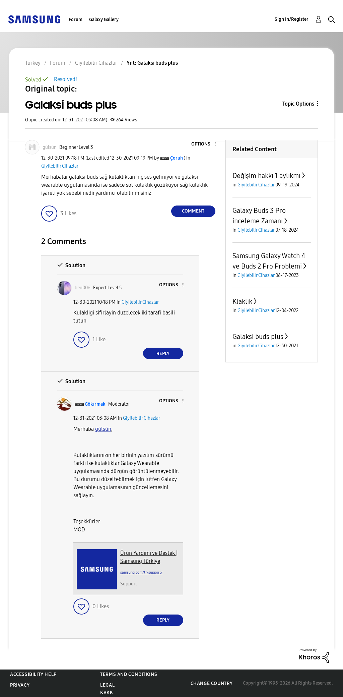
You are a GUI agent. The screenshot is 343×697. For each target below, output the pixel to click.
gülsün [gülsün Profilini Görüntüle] (103, 429)
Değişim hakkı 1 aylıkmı (266, 176)
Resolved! (65, 79)
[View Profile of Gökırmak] (95, 404)
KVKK (106, 692)
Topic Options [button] (298, 104)
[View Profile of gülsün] (50, 147)
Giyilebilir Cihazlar (59, 166)
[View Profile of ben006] (82, 288)
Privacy (19, 685)
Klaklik (242, 301)
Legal (107, 685)
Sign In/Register (291, 19)
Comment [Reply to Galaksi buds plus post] (193, 211)
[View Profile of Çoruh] (176, 158)
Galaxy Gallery (104, 19)
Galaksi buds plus (257, 337)
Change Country (212, 683)
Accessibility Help (33, 674)
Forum (75, 19)
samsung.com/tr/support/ (141, 572)
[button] (203, 144)
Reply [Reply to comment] (162, 353)
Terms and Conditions (128, 674)
